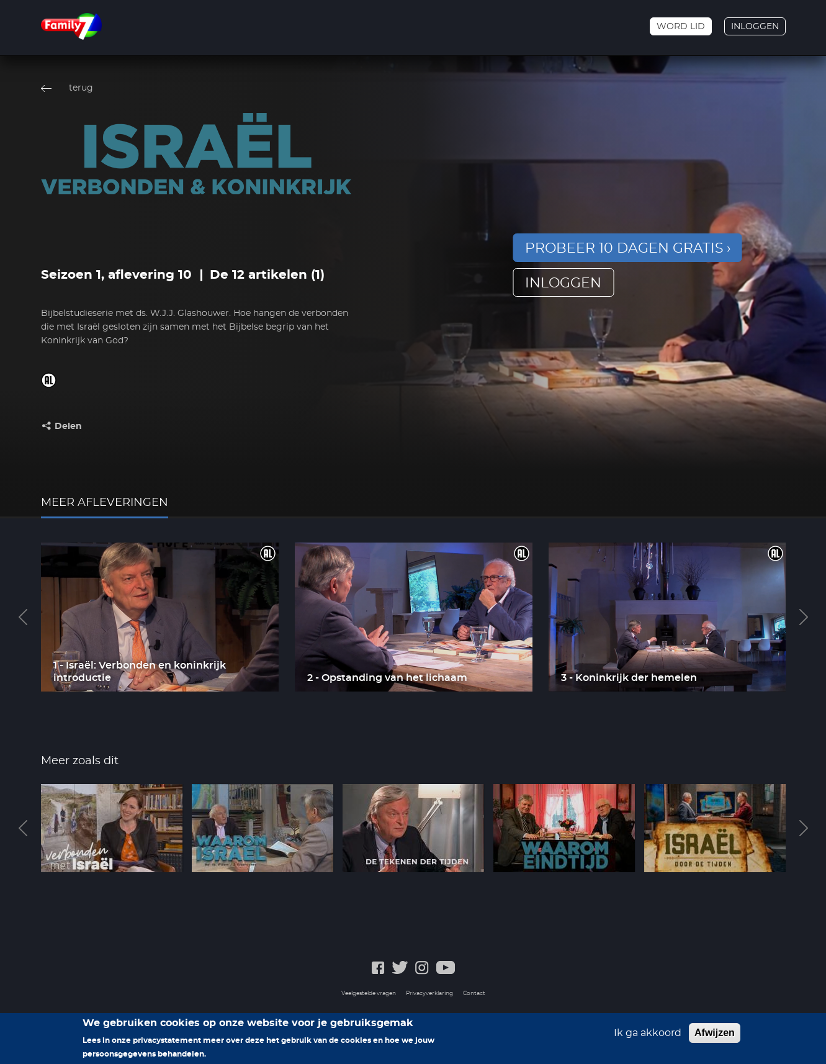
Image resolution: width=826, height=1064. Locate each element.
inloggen (563, 283)
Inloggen (755, 26)
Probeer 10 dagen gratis (624, 248)
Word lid (681, 26)
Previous (23, 617)
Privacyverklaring (429, 993)
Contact (474, 993)
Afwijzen (714, 1035)
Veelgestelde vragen (368, 993)
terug (81, 88)
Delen (68, 426)
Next (803, 617)
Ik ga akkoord (647, 1035)
